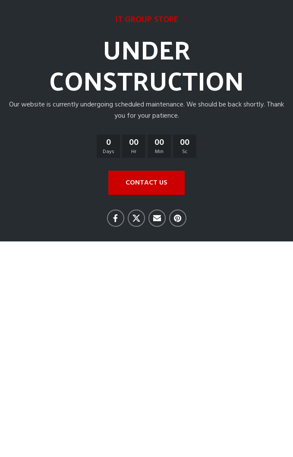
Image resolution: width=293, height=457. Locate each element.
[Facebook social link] (115, 218)
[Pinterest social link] (177, 218)
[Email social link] (157, 218)
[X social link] (136, 218)
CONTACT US (146, 182)
